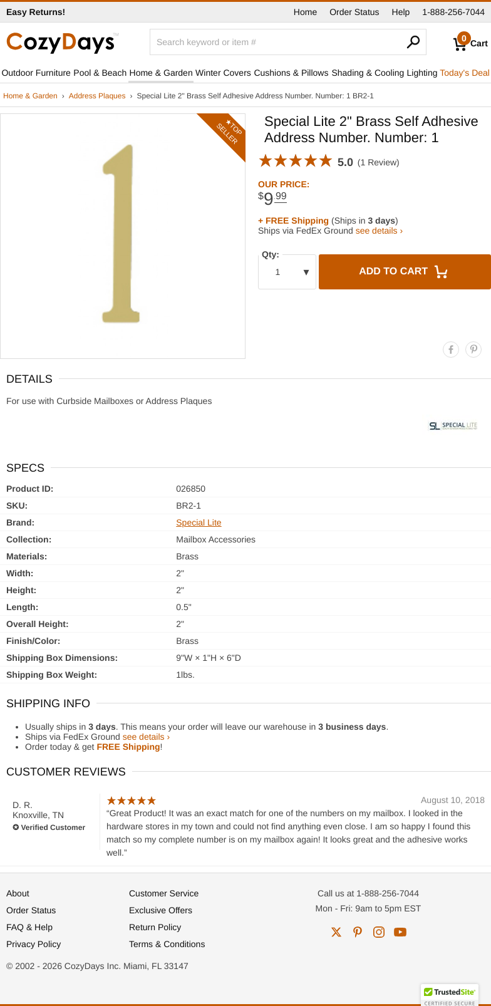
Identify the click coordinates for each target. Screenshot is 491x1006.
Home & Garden (161, 73)
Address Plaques (97, 95)
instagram (379, 932)
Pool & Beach (100, 73)
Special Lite (198, 522)
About (17, 893)
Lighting (422, 73)
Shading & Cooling (367, 73)
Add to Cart (404, 272)
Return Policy (155, 927)
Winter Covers (223, 73)
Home (305, 12)
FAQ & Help (29, 927)
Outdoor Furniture (36, 73)
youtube (400, 932)
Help (401, 12)
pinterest (358, 932)
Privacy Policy (33, 944)
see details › (379, 231)
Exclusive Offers (160, 910)
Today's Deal (465, 73)
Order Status (354, 12)
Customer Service (164, 893)
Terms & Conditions (167, 944)
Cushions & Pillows (291, 73)
